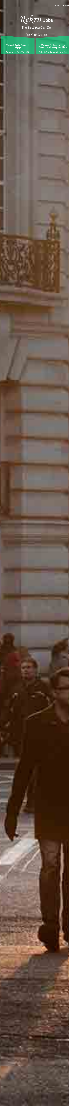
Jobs (57, 5)
